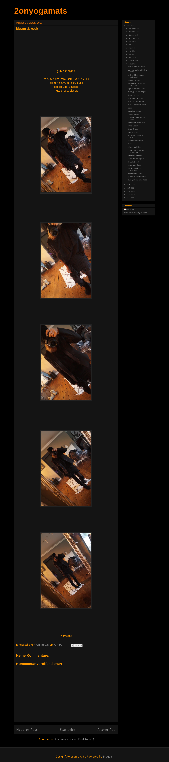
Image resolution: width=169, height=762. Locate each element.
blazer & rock (133, 129)
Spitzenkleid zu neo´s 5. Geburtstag (137, 84)
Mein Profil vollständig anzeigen (135, 213)
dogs (130, 108)
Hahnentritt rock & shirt (136, 123)
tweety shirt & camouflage (137, 180)
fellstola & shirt (133, 162)
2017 (129, 26)
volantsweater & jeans (136, 159)
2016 (129, 185)
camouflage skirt (134, 114)
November (132, 32)
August (131, 41)
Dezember (132, 29)
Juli (130, 45)
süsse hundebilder (135, 147)
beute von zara (133, 95)
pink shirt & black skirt (136, 98)
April (130, 54)
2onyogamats (40, 10)
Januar (131, 64)
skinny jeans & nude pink (137, 92)
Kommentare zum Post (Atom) (74, 739)
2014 (129, 191)
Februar (132, 61)
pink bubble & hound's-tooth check (136, 76)
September (133, 38)
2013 (129, 194)
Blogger (108, 756)
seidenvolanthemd (135, 165)
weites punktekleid (135, 155)
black (130, 144)
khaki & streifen (133, 126)
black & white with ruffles (137, 105)
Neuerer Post (26, 729)
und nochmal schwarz (136, 141)
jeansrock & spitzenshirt (137, 177)
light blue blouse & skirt (136, 89)
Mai (130, 51)
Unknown (130, 209)
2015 (129, 188)
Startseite (67, 729)
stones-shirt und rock (135, 173)
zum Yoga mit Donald (136, 101)
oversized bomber (134, 111)
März (131, 57)
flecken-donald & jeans (136, 67)
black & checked (134, 80)
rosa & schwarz (133, 132)
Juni (130, 48)
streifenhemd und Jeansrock (134, 169)
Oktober (132, 35)
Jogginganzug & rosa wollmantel (136, 151)
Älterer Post (107, 729)
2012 (129, 198)
